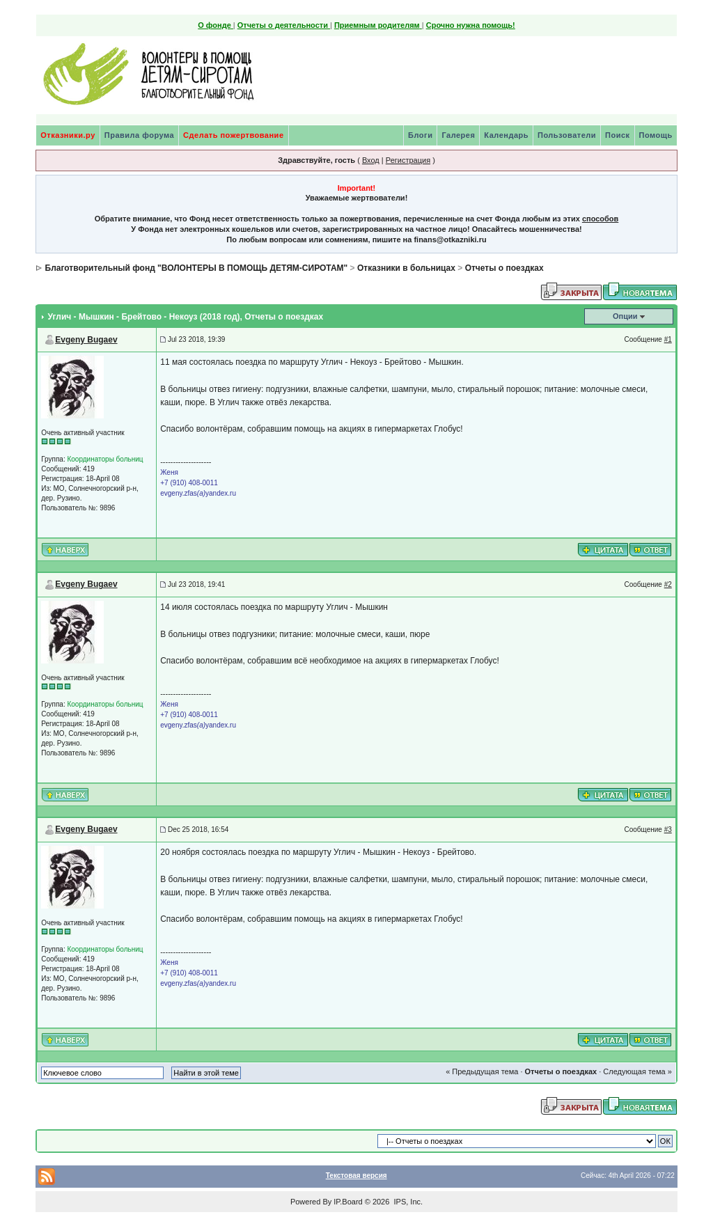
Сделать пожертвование (233, 135)
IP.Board (348, 1201)
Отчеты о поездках (504, 268)
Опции (625, 316)
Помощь (656, 135)
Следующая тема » (637, 1071)
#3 (668, 829)
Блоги (420, 135)
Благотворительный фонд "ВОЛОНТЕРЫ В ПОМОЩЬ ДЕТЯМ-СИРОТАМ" (196, 268)
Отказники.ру (67, 135)
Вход (370, 160)
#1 (668, 339)
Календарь (506, 135)
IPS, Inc (407, 1201)
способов (600, 218)
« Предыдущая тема (482, 1071)
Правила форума (139, 135)
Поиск (617, 135)
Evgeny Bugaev (86, 340)
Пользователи (567, 135)
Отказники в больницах (406, 268)
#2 (668, 584)
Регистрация (408, 160)
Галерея (458, 135)
